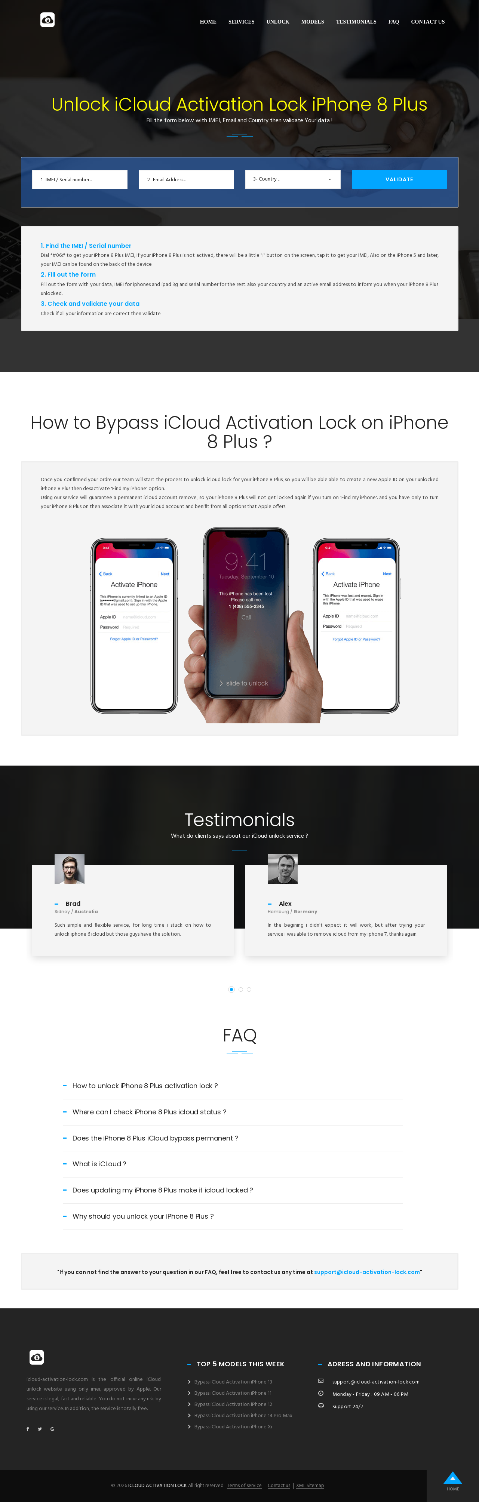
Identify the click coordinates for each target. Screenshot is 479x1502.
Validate (399, 179)
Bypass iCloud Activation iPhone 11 (232, 1393)
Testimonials (356, 22)
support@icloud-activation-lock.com (367, 1272)
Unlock (278, 22)
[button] (293, 179)
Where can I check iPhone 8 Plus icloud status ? (145, 1112)
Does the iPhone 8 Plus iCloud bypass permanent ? (150, 1138)
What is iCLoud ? (94, 1164)
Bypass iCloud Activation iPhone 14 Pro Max (243, 1416)
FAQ (394, 22)
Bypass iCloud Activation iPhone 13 (233, 1382)
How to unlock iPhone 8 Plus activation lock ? (140, 1085)
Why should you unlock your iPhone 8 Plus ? (138, 1216)
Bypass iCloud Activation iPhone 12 (233, 1404)
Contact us (428, 22)
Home (208, 22)
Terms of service (244, 1486)
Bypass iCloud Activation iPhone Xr (233, 1427)
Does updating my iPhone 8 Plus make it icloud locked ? (158, 1190)
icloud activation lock (157, 1486)
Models (312, 22)
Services (241, 22)
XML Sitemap (310, 1486)
